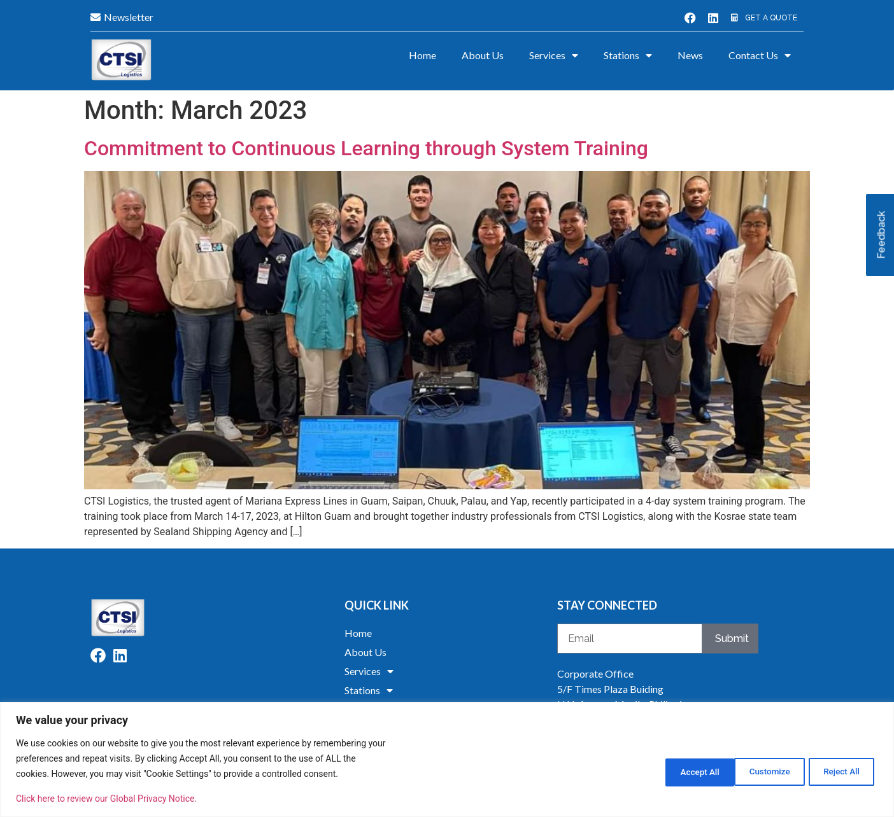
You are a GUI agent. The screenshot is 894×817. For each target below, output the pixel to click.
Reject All (758, 770)
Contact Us (759, 55)
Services (553, 55)
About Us (483, 55)
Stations (628, 55)
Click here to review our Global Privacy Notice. (106, 798)
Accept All (839, 770)
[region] (447, 759)
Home (422, 55)
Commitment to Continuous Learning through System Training (366, 148)
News (690, 55)
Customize (676, 770)
